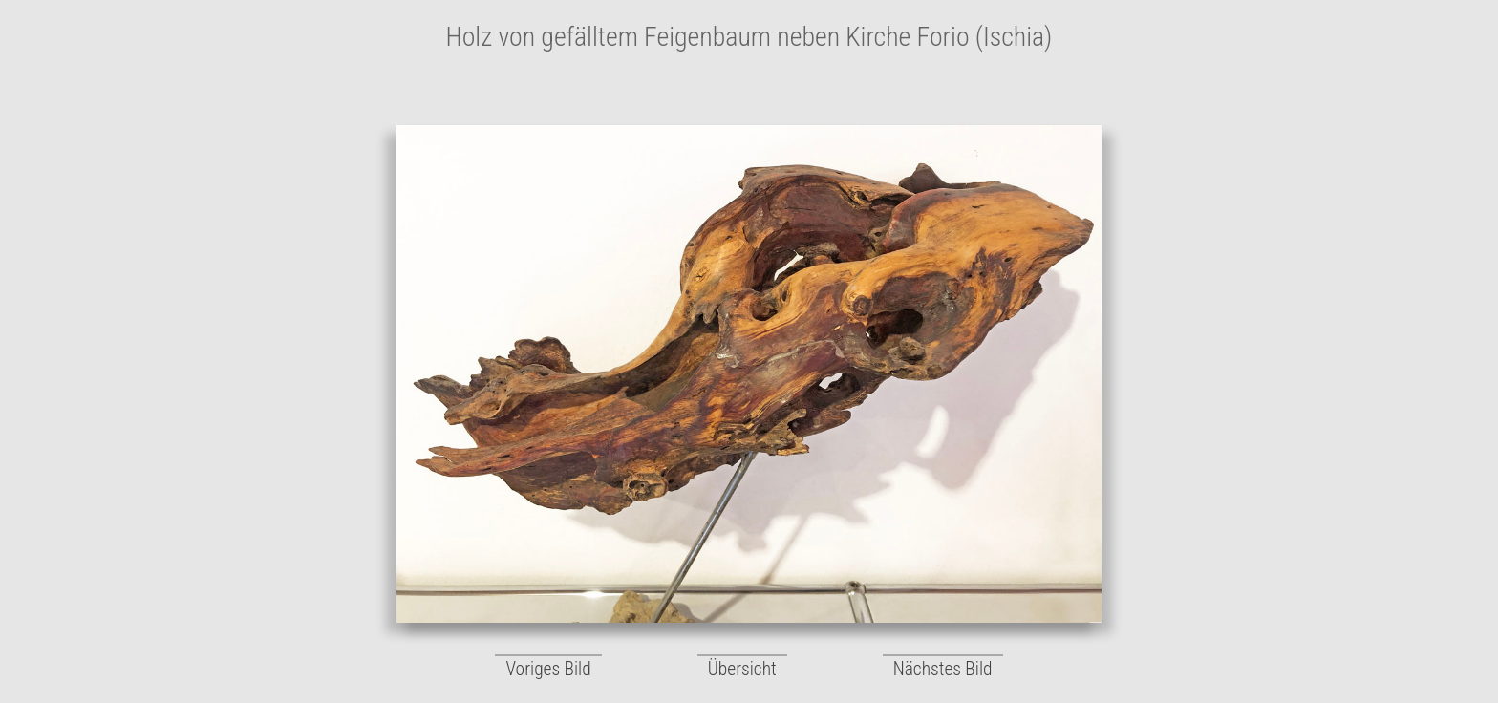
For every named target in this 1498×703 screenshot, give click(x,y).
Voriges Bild (547, 669)
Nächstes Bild (943, 669)
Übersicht (742, 669)
